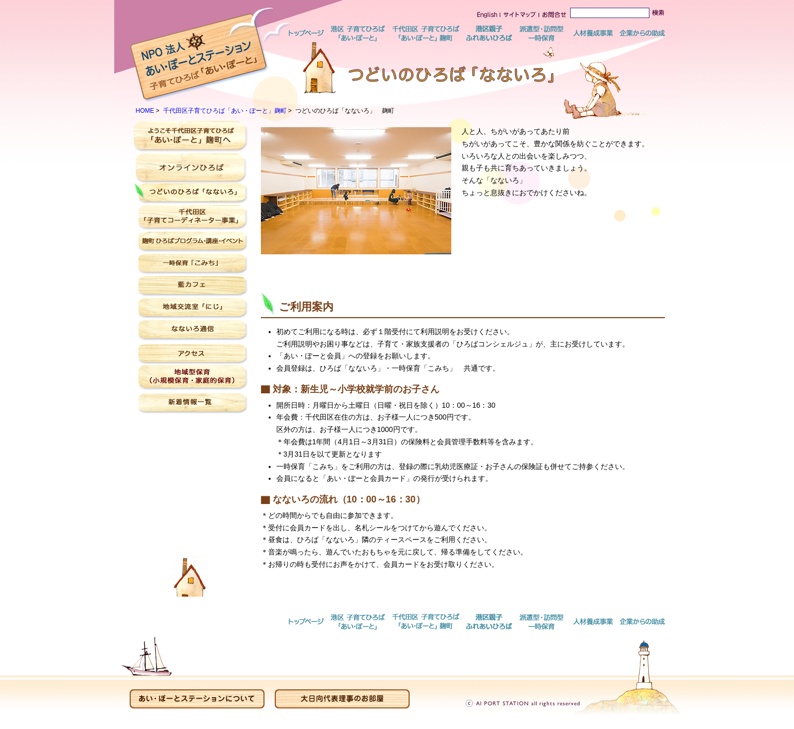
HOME (145, 110)
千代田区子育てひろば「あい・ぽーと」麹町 (225, 110)
